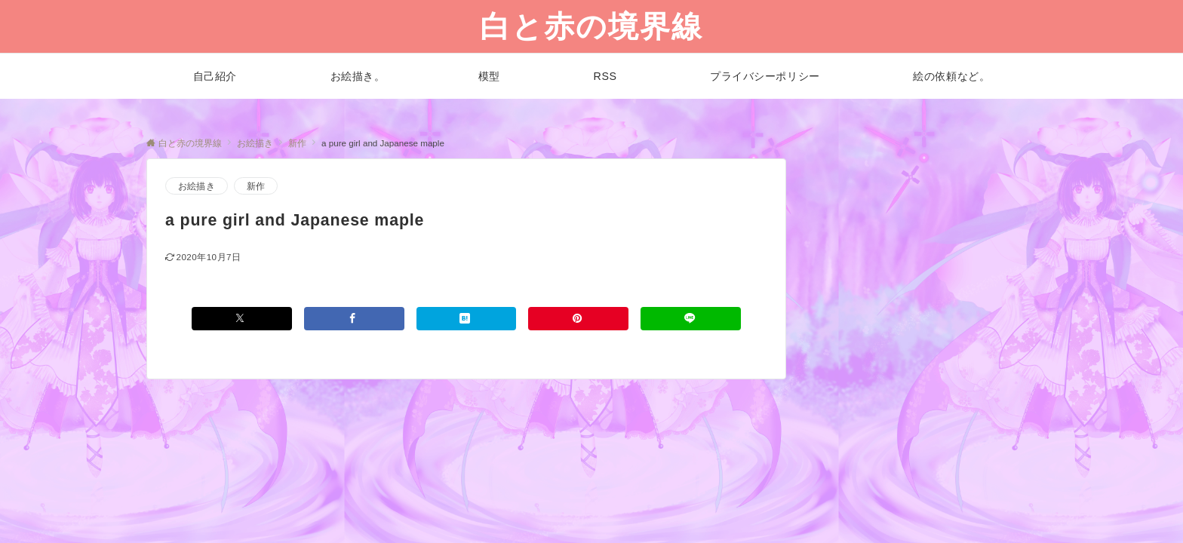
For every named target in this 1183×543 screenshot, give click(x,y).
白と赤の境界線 (591, 26)
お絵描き (196, 186)
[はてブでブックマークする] (466, 318)
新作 (256, 186)
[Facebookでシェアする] (354, 318)
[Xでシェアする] (242, 318)
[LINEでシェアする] (691, 318)
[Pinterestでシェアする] (578, 318)
